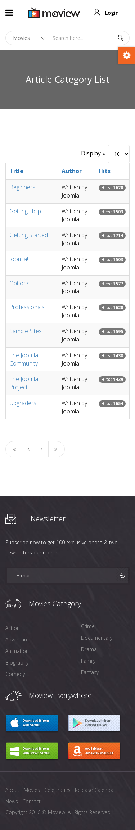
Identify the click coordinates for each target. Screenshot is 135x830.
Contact (31, 801)
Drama (89, 649)
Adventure (17, 639)
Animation (17, 651)
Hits (105, 171)
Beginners (22, 187)
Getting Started (28, 235)
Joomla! (18, 259)
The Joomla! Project (24, 383)
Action (12, 628)
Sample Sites (25, 331)
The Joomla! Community (24, 359)
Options (19, 283)
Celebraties (57, 789)
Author (72, 171)
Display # (94, 153)
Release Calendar (95, 789)
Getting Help (25, 211)
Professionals (27, 307)
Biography (16, 662)
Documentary (96, 637)
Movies (32, 789)
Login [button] (112, 12)
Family (88, 660)
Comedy (15, 674)
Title (16, 171)
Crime (88, 626)
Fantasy (90, 672)
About (12, 789)
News (11, 801)
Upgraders (22, 403)
